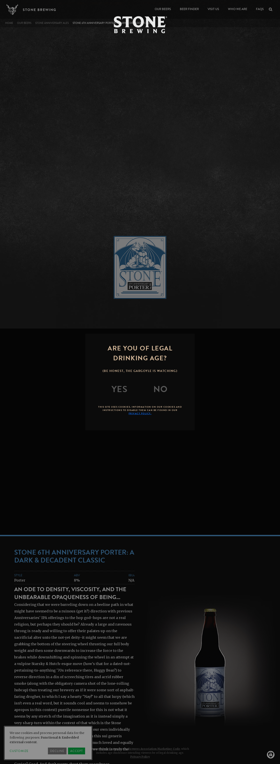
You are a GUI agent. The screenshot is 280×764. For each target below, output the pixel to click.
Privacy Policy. (140, 413)
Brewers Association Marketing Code (154, 748)
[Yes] (119, 389)
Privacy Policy (140, 756)
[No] (160, 389)
